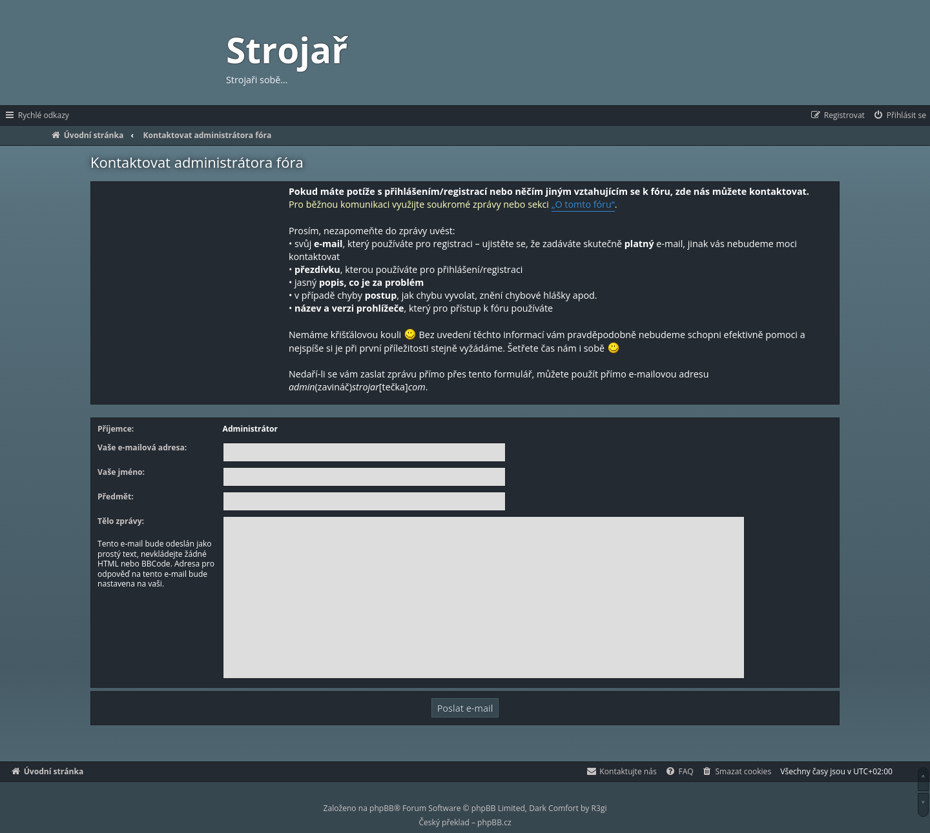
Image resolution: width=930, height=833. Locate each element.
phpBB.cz (494, 822)
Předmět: (116, 497)
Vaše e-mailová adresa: (142, 448)
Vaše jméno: (121, 472)
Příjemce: (116, 429)
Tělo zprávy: (121, 521)
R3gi (599, 808)
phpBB (381, 808)
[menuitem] (899, 115)
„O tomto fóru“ (583, 204)
